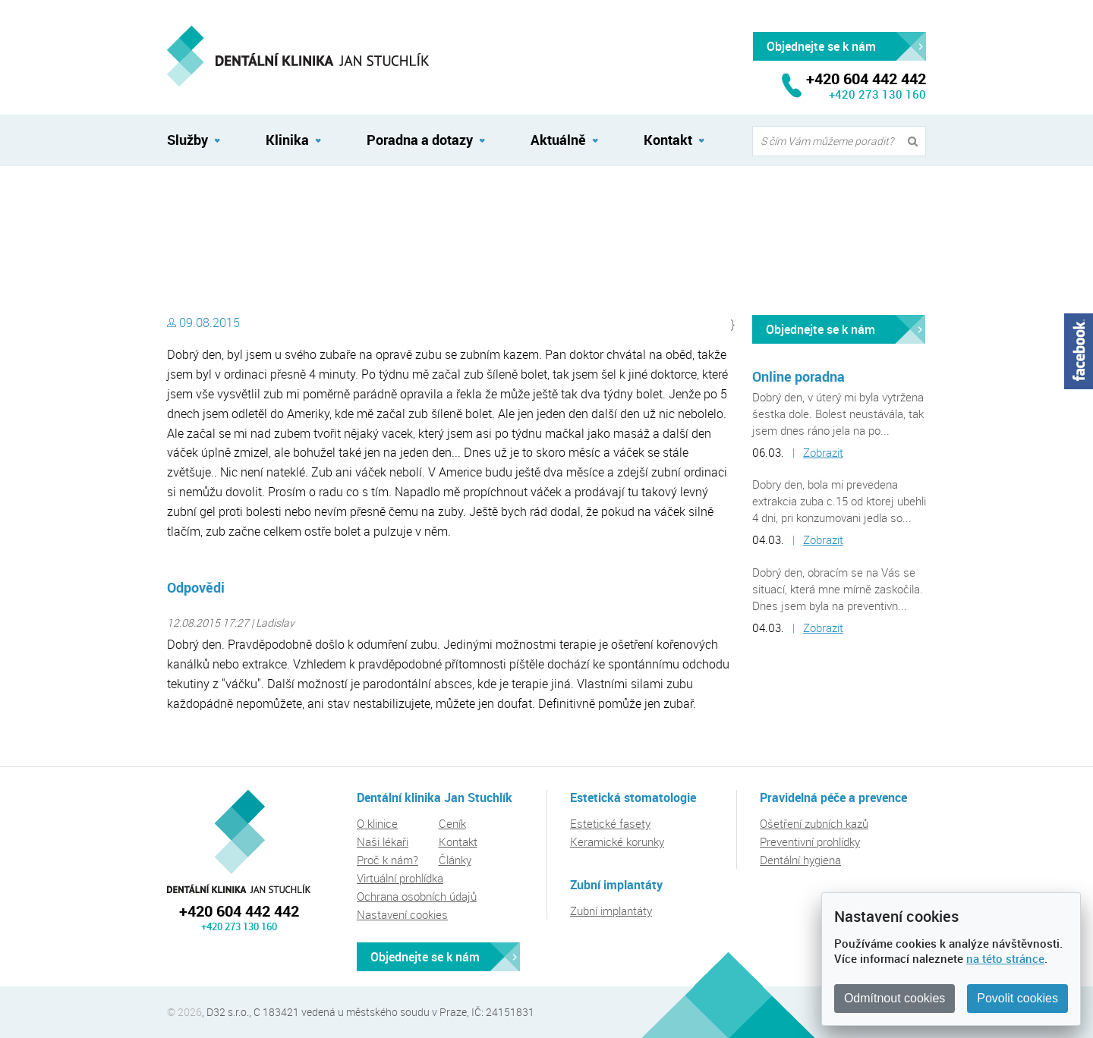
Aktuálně (558, 140)
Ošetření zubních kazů (814, 823)
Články (455, 859)
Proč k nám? (387, 859)
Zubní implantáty (611, 910)
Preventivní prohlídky (810, 841)
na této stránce (1005, 958)
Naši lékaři (382, 841)
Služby (187, 140)
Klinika (287, 140)
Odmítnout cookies (894, 998)
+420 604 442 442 (239, 911)
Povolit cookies (1017, 998)
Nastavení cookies (402, 914)
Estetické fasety (610, 823)
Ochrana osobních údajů (417, 896)
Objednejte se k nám (820, 329)
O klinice (377, 823)
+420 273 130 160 (877, 94)
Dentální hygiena (800, 859)
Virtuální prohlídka (400, 877)
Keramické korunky (617, 841)
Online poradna (798, 376)
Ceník (452, 823)
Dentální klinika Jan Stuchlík (232, 199)
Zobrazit (823, 452)
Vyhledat (916, 141)
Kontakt (668, 140)
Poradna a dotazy (420, 140)
